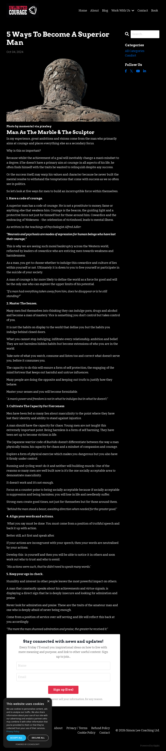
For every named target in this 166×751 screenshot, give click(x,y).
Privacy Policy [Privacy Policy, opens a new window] (12, 731)
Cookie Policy (86, 732)
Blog (105, 10)
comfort (130, 55)
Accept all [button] (16, 737)
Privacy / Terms (76, 728)
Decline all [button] (38, 737)
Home (83, 10)
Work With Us (122, 10)
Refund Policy (100, 728)
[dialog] (27, 723)
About (94, 10)
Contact (142, 10)
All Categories (134, 51)
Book (154, 10)
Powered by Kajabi (150, 745)
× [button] (48, 701)
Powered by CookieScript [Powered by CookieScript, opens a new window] (28, 744)
